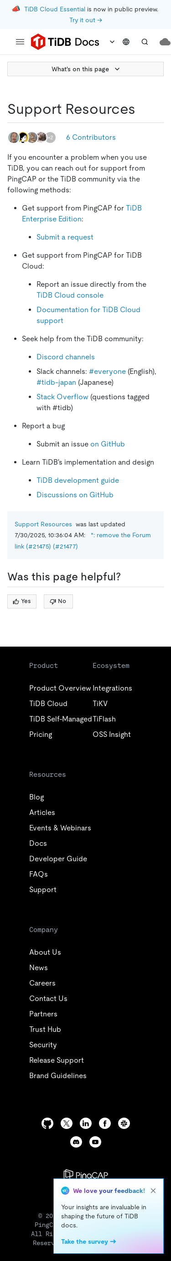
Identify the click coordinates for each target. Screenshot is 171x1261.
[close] (153, 1190)
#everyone (107, 371)
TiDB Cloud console (70, 295)
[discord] (76, 1142)
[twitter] (66, 1123)
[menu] (20, 42)
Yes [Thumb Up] (22, 601)
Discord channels (65, 357)
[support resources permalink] (142, 109)
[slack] (124, 1123)
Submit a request (64, 237)
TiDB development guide (77, 480)
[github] (47, 1123)
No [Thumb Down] (58, 601)
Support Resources (43, 524)
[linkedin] (85, 1123)
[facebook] (104, 1123)
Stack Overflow (62, 397)
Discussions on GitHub (75, 495)
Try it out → (85, 20)
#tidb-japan (56, 382)
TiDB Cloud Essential (54, 9)
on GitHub (107, 444)
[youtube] (95, 1142)
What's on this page (87, 69)
